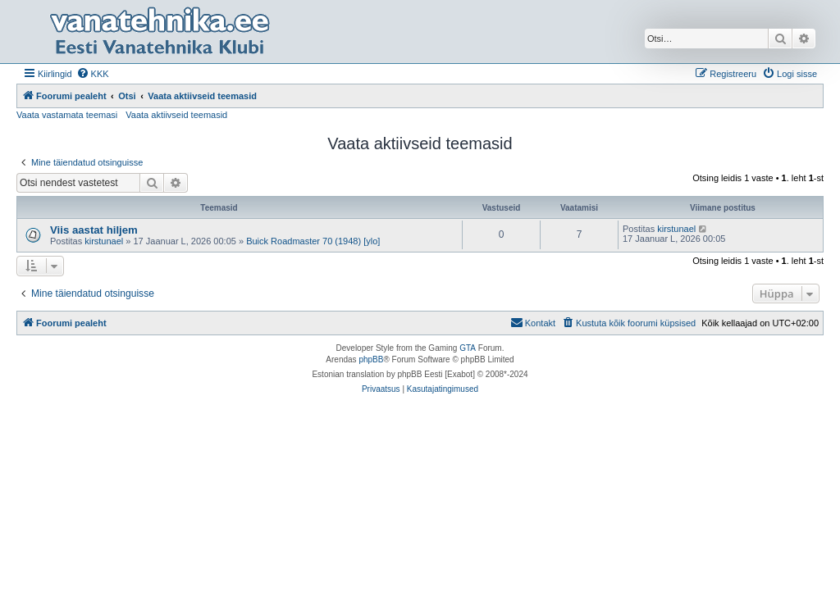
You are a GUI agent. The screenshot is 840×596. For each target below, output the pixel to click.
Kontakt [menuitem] (532, 322)
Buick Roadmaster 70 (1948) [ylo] (313, 241)
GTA (467, 348)
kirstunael (103, 241)
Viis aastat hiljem (94, 230)
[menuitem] (92, 74)
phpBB (370, 359)
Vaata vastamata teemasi (66, 115)
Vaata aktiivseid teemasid (176, 115)
